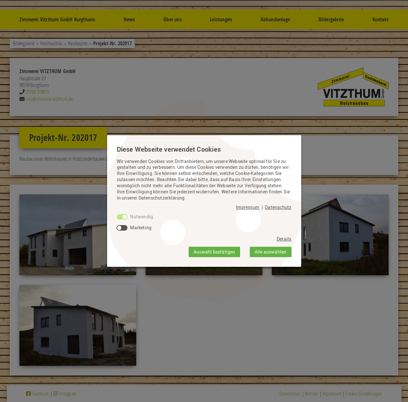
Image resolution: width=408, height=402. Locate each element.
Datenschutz (278, 207)
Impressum (247, 207)
